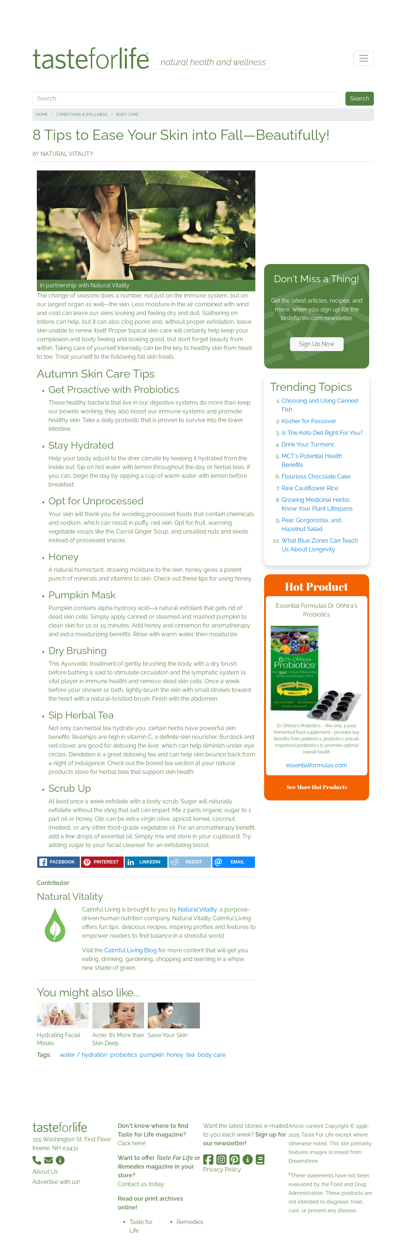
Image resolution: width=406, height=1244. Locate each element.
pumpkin (152, 1054)
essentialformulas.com (316, 765)
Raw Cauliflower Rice (310, 488)
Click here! (132, 1143)
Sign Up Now (317, 343)
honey (175, 1054)
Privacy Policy (222, 1169)
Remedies (190, 1222)
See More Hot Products (316, 787)
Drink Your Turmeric (308, 444)
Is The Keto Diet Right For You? (322, 432)
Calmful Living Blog (130, 950)
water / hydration (83, 1054)
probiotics (123, 1054)
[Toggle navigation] (363, 58)
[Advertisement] (203, 21)
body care (211, 1054)
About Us (45, 1171)
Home (42, 114)
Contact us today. (141, 1184)
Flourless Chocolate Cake (316, 476)
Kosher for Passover (309, 421)
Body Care (127, 114)
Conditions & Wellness (82, 114)
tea (190, 1054)
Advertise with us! (56, 1181)
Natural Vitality (109, 285)
